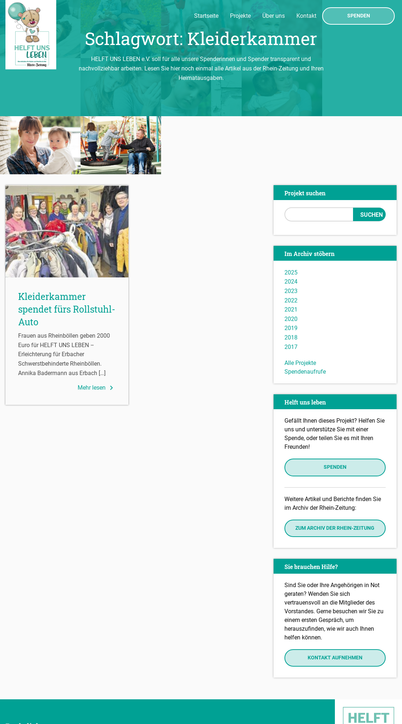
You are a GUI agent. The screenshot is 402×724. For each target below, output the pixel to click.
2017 (291, 288)
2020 (291, 260)
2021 (291, 251)
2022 (291, 242)
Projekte (240, 15)
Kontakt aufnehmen (335, 600)
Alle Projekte (300, 304)
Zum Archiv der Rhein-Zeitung (334, 470)
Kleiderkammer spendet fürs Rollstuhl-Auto (66, 251)
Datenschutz (23, 692)
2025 (291, 214)
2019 (291, 270)
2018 (291, 279)
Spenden (358, 16)
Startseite (206, 15)
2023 (291, 232)
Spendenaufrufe (305, 313)
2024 (291, 223)
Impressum (21, 681)
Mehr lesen (97, 329)
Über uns (273, 15)
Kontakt (306, 15)
